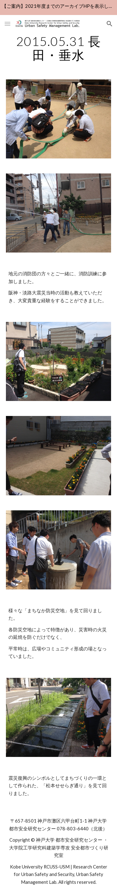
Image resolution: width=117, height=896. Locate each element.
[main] (58, 48)
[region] (58, 7)
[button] (7, 23)
